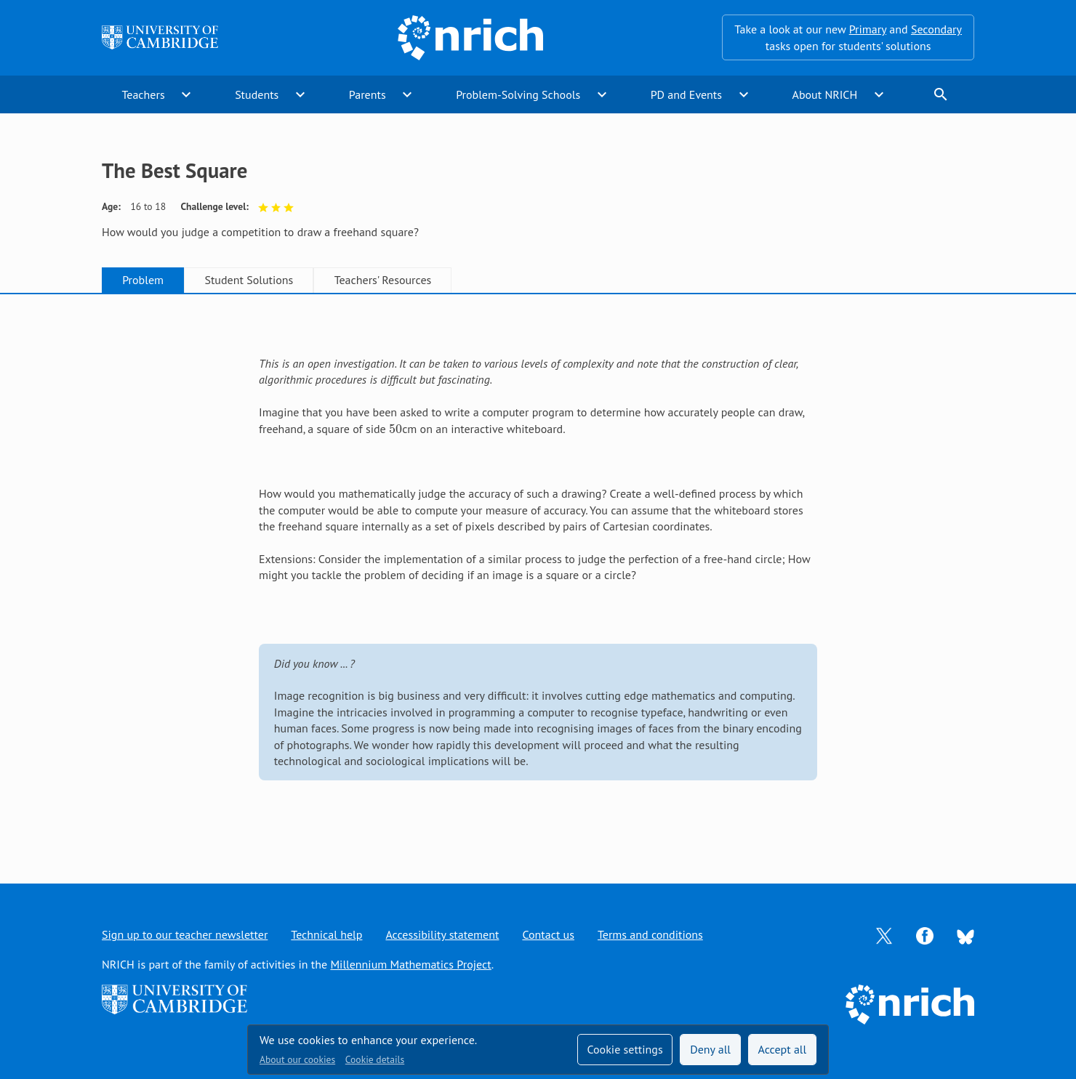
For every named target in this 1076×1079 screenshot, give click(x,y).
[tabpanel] (538, 574)
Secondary (936, 29)
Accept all (782, 1049)
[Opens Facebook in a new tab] (925, 934)
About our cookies (297, 1059)
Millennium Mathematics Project (410, 964)
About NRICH (825, 94)
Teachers (142, 94)
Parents (367, 94)
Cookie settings (624, 1049)
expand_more (186, 94)
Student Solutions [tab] (248, 279)
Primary (867, 29)
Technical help (326, 934)
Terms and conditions (650, 934)
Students (256, 94)
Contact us (548, 934)
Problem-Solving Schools (518, 94)
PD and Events (686, 94)
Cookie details (374, 1059)
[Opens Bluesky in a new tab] (965, 935)
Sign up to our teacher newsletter (185, 934)
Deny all (710, 1049)
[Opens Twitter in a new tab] (884, 934)
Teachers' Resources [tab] (383, 279)
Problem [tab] (143, 279)
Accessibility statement (442, 934)
